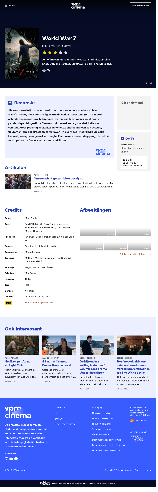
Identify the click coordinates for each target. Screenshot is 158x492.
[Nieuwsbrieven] (140, 5)
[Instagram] (6, 459)
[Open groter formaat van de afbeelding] (97, 226)
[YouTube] (11, 459)
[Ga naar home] (78, 6)
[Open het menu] (10, 5)
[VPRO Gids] (136, 438)
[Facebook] (16, 459)
